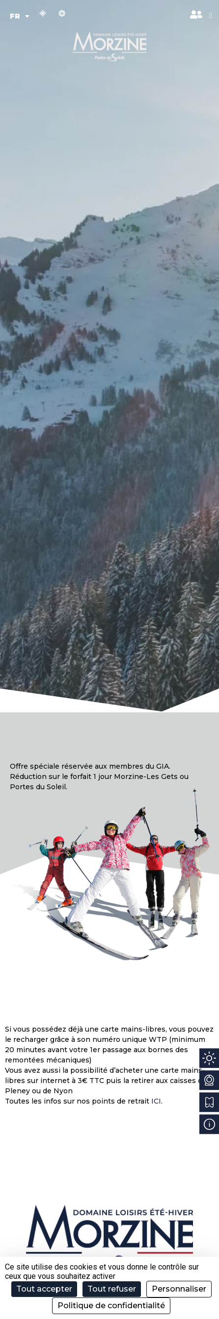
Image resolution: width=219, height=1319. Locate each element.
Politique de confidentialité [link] (111, 1305)
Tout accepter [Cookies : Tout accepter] (44, 1289)
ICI (156, 1101)
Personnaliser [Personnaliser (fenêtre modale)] (179, 1289)
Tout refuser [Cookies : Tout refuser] (111, 1289)
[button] (210, 16)
